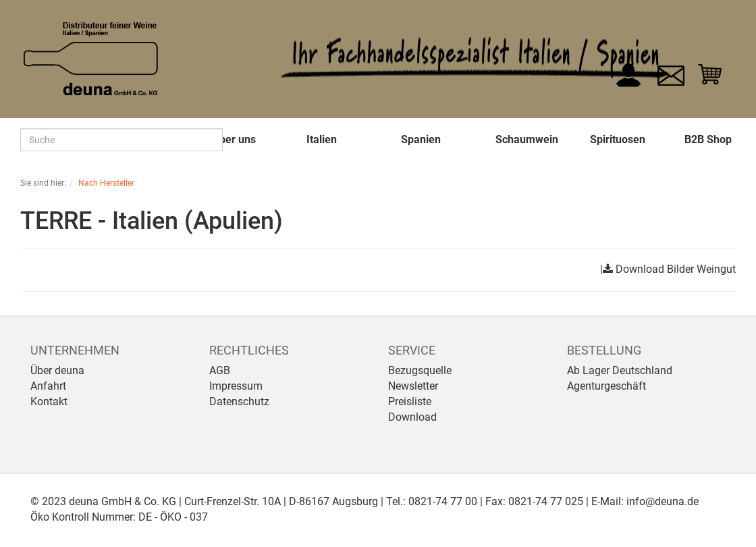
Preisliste (409, 401)
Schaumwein (526, 139)
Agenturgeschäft (606, 386)
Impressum (236, 386)
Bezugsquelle (420, 370)
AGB (219, 370)
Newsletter (413, 386)
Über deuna (57, 370)
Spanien (421, 139)
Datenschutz (239, 401)
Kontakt (49, 401)
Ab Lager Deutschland (619, 370)
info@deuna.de (662, 501)
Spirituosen (617, 139)
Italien (321, 139)
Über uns (234, 139)
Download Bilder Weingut (676, 269)
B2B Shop (708, 139)
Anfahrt (48, 386)
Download (412, 417)
